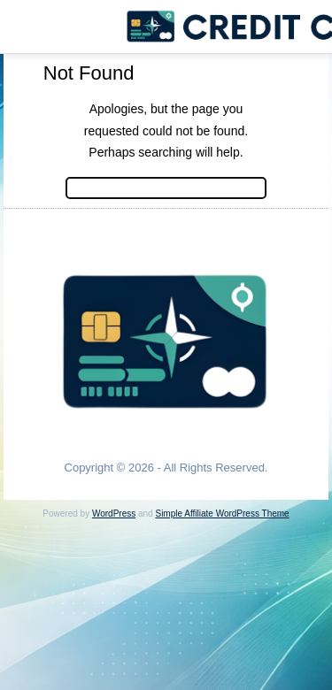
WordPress (113, 513)
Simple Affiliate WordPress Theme (222, 513)
